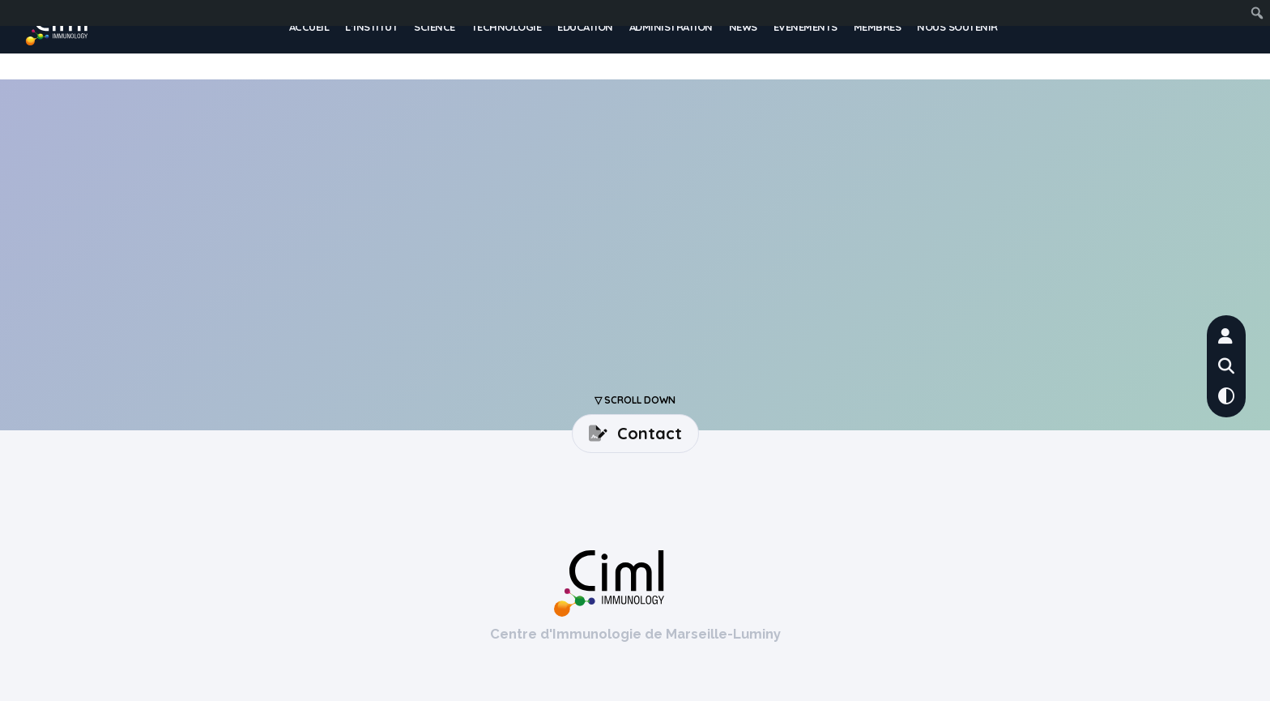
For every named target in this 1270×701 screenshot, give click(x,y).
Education (585, 26)
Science (434, 26)
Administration (671, 26)
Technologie (506, 26)
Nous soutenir (957, 26)
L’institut (371, 26)
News (743, 26)
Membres (877, 26)
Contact (635, 433)
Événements (805, 26)
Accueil (309, 26)
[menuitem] (1228, 13)
